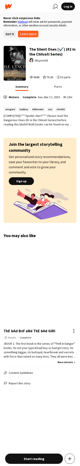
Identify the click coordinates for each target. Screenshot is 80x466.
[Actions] (73, 331)
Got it (10, 34)
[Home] (27, 6)
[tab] (21, 88)
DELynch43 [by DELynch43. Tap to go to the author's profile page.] (41, 60)
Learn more (28, 34)
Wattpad (23, 22)
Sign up (21, 181)
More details (67, 362)
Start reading (34, 459)
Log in (68, 6)
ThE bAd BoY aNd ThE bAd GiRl (29, 330)
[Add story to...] (70, 459)
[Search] (55, 6)
